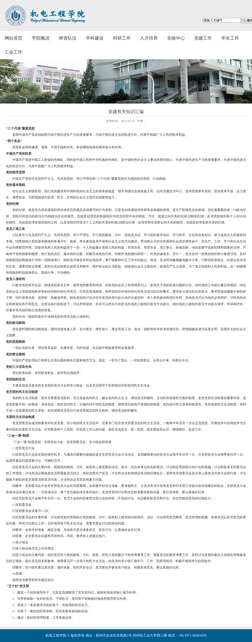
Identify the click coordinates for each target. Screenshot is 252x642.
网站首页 (13, 38)
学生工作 (230, 38)
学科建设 (95, 38)
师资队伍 (68, 38)
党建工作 (203, 38)
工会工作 (13, 52)
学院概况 (40, 38)
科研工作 (122, 38)
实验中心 (176, 38)
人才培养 (149, 38)
